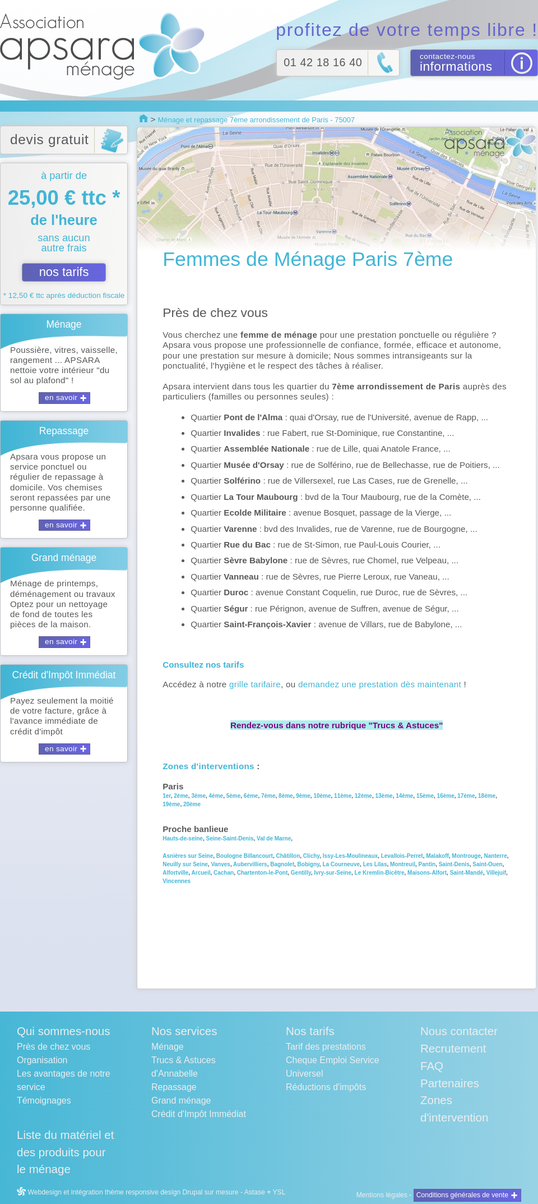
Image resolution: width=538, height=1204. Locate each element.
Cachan (223, 873)
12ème (363, 796)
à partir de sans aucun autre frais (64, 234)
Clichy (311, 856)
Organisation (42, 1060)
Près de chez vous (53, 1046)
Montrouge (466, 856)
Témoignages (44, 1100)
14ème (404, 796)
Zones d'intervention (454, 1108)
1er (166, 796)
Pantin (427, 864)
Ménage (167, 1046)
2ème (181, 796)
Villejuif (496, 873)
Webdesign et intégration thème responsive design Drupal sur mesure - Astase (141, 1192)
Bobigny (308, 864)
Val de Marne (274, 838)
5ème (232, 796)
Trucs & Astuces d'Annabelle (183, 1066)
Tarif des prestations (326, 1046)
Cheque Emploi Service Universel (332, 1066)
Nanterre (495, 856)
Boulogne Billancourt (244, 856)
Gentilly (301, 873)
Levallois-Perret (402, 856)
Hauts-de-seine (183, 838)
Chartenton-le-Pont (262, 873)
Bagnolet (282, 864)
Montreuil (402, 864)
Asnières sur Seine (188, 856)
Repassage (174, 1087)
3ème (198, 796)
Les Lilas (375, 864)
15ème (425, 796)
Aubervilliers (250, 864)
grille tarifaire (255, 684)
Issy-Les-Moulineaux (350, 856)
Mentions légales (381, 1195)
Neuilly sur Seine (185, 864)
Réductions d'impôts (326, 1087)
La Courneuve (341, 864)
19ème (171, 804)
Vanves (220, 864)
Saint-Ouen (487, 864)
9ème (303, 796)
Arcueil (201, 873)
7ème (268, 796)
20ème (192, 804)
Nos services (184, 1030)
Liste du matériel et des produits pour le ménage (65, 1152)
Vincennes (177, 881)
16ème (445, 796)
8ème (286, 796)
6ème (251, 796)
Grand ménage (181, 1100)
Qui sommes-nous (63, 1030)
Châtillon (288, 856)
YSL (278, 1192)
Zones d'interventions (208, 766)
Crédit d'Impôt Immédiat (198, 1114)
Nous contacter (459, 1030)
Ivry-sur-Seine (332, 873)
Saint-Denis (454, 864)
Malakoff (436, 856)
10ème (322, 796)
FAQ (431, 1065)
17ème (466, 796)
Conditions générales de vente (462, 1195)
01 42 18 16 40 (323, 62)
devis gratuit (49, 139)
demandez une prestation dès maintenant (379, 684)
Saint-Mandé (466, 873)
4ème (216, 796)
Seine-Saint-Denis (229, 838)
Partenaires (449, 1083)
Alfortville (175, 873)
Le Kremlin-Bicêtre (380, 873)
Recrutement (453, 1048)
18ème (486, 796)
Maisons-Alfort (427, 873)
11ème (342, 796)
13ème (384, 796)
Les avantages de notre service (63, 1080)
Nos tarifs (310, 1030)
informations (456, 66)
